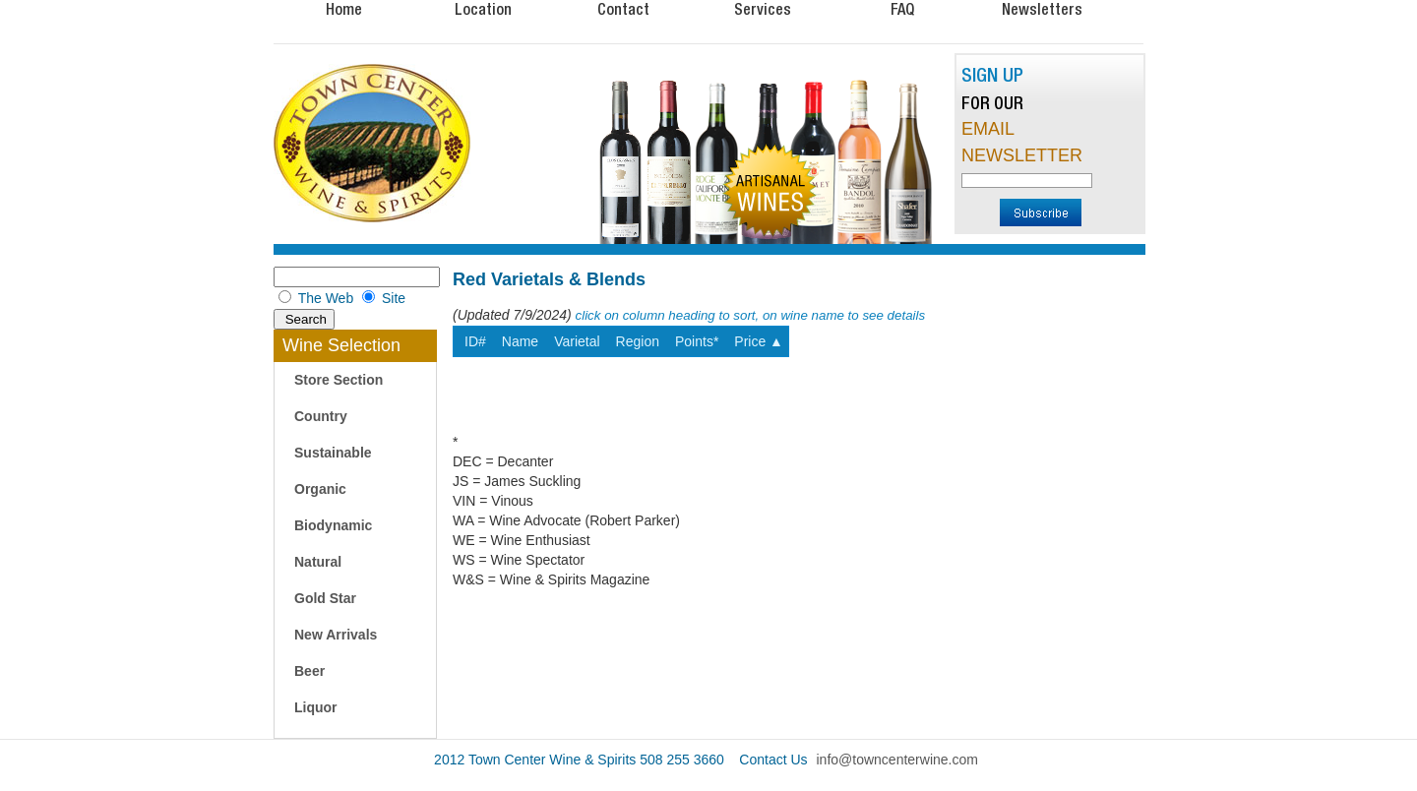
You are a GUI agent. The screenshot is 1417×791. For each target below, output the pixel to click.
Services (762, 9)
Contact (623, 9)
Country (320, 416)
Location (483, 9)
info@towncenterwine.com (897, 759)
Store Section (338, 380)
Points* (696, 341)
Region (637, 341)
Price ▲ (758, 341)
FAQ (902, 9)
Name (520, 341)
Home (344, 9)
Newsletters (1042, 9)
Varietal (576, 341)
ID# (475, 341)
